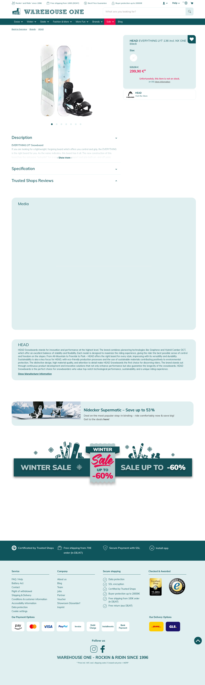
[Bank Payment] (123, 626)
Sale (110, 21)
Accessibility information (24, 603)
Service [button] (15, 571)
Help (176, 3)
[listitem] (122, 580)
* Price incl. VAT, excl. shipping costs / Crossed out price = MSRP (102, 663)
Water (31, 21)
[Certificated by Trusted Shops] (158, 588)
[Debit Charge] (93, 626)
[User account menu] (165, 3)
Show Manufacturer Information (35, 373)
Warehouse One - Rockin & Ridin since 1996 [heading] (102, 657)
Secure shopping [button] (112, 571)
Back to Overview (19, 29)
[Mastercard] (33, 626)
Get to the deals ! (96, 419)
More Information (162, 81)
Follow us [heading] (98, 640)
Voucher (61, 599)
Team (60, 587)
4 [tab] (66, 124)
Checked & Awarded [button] (160, 571)
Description (22, 137)
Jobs (59, 591)
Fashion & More (62, 21)
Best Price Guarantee (97, 3)
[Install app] (159, 548)
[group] (33, 547)
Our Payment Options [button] (23, 617)
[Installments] (108, 626)
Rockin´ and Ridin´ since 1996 (29, 3)
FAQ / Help (17, 579)
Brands (97, 21)
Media (23, 203)
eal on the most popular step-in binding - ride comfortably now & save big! (130, 415)
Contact (16, 587)
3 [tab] (61, 124)
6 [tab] (75, 124)
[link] (94, 652)
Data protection (20, 607)
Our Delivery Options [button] (160, 617)
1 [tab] (51, 124)
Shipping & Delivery (21, 595)
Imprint (60, 607)
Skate (44, 21)
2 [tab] (56, 124)
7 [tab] (80, 124)
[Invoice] (78, 626)
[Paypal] (63, 626)
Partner (61, 595)
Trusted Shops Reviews (32, 180)
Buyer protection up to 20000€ (129, 3)
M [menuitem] (133, 57)
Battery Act (17, 583)
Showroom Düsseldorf (68, 603)
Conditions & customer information (29, 599)
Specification (23, 168)
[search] (144, 11)
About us (62, 579)
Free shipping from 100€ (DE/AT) (64, 3)
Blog (120, 21)
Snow (18, 21)
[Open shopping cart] (192, 3)
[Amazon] (18, 626)
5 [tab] (71, 124)
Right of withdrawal (22, 591)
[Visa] (48, 626)
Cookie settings (19, 611)
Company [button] (62, 571)
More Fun (82, 21)
